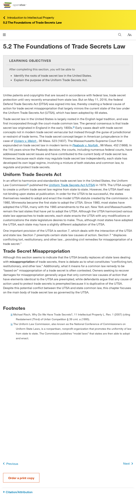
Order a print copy (21, 478)
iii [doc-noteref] (74, 126)
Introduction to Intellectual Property (28, 17)
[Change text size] (129, 35)
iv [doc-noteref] (28, 184)
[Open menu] (4, 35)
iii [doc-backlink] (11, 314)
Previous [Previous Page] (10, 463)
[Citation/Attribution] (68, 492)
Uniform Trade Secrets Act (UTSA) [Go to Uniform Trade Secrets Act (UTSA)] (72, 185)
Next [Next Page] (128, 463)
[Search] (120, 35)
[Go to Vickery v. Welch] (25, 141)
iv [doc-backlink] (12, 324)
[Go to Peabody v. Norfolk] (85, 145)
